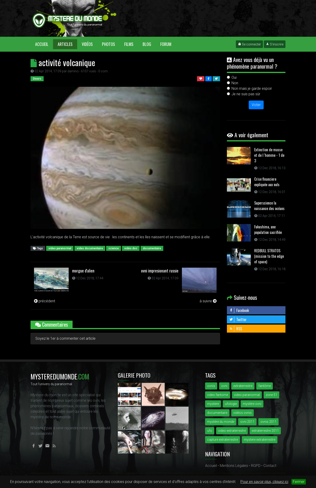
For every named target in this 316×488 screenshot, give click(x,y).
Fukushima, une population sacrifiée (268, 229)
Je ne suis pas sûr (245, 94)
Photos (108, 44)
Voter (256, 105)
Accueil (44, 44)
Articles (65, 44)
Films (128, 44)
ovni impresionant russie (159, 271)
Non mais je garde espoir (251, 88)
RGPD (255, 465)
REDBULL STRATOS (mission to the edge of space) (269, 256)
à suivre (208, 301)
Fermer (299, 482)
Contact (269, 465)
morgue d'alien (83, 271)
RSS (235, 328)
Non (234, 83)
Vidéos (87, 44)
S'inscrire (274, 44)
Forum (165, 44)
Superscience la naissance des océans (269, 205)
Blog (147, 44)
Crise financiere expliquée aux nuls (266, 181)
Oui (234, 77)
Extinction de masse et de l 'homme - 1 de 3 (269, 155)
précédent (44, 301)
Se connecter (249, 44)
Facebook (239, 310)
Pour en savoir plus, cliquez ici (264, 482)
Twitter (238, 319)
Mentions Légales (234, 465)
